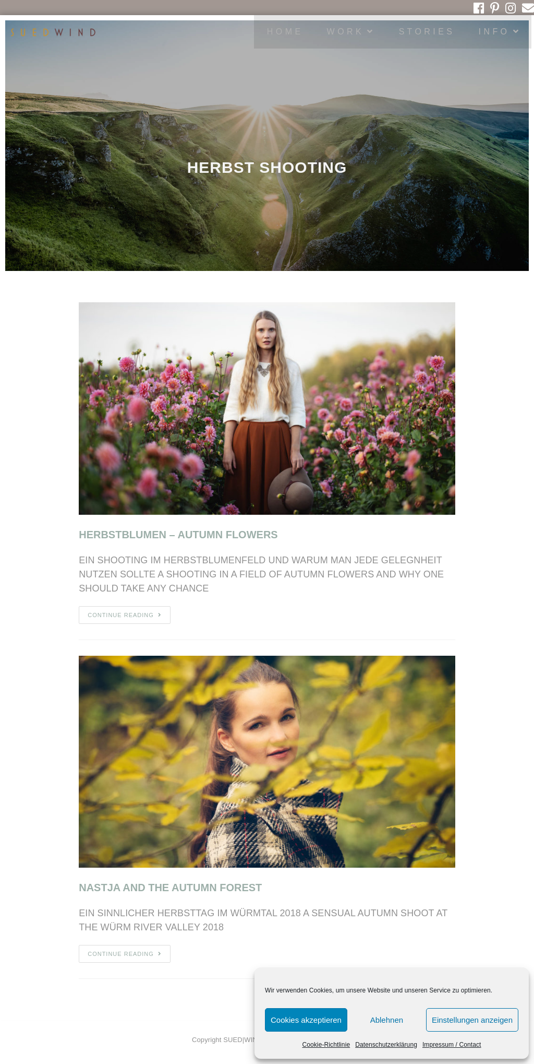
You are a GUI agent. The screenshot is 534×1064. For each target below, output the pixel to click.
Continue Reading (125, 615)
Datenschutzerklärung (386, 1044)
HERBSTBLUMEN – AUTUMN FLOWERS (178, 534)
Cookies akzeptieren (306, 1019)
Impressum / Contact (451, 1044)
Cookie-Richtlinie (326, 1044)
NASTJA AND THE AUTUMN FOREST (170, 887)
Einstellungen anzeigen (472, 1019)
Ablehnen (386, 1019)
